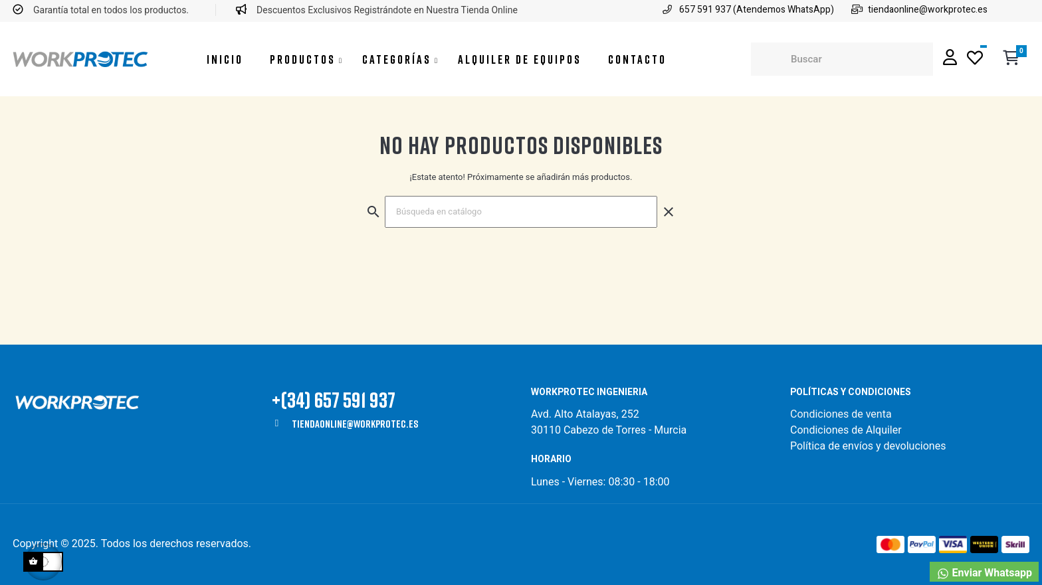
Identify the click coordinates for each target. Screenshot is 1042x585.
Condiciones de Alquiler (846, 430)
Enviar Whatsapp (984, 573)
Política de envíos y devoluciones (868, 446)
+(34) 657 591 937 (333, 399)
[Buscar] (521, 212)
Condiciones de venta (842, 414)
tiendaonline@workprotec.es (355, 423)
